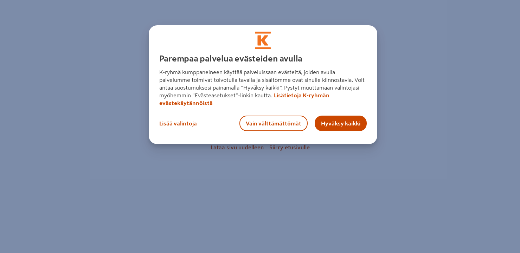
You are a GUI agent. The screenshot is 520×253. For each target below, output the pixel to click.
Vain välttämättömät (273, 123)
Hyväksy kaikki (340, 123)
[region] (263, 84)
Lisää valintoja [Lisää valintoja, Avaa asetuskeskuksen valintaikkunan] (178, 123)
